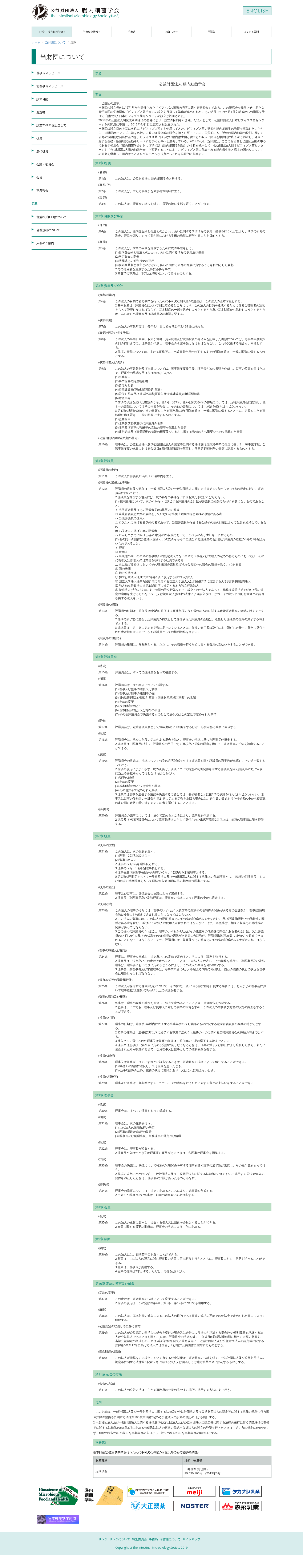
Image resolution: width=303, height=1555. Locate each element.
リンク (102, 1539)
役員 (39, 138)
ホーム (36, 42)
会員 (39, 177)
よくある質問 (251, 31)
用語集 (211, 31)
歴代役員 (42, 151)
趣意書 (40, 112)
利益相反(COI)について (51, 217)
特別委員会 (139, 1539)
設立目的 (42, 99)
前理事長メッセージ (49, 86)
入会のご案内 (45, 243)
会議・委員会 (45, 164)
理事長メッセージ (48, 73)
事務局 (153, 1539)
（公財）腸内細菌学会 (51, 31)
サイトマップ (191, 1539)
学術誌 (131, 31)
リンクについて (119, 1539)
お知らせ (171, 31)
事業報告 (42, 190)
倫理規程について (48, 230)
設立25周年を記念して (51, 125)
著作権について (170, 1539)
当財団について (55, 42)
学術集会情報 (91, 31)
